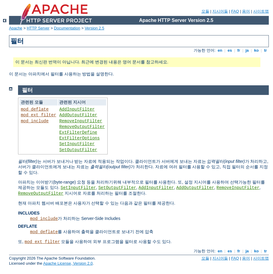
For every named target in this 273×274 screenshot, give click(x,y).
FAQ (235, 11)
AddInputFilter (77, 109)
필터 (27, 90)
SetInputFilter (77, 144)
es (229, 50)
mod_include (34, 121)
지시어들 (220, 11)
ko (256, 50)
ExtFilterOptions (79, 138)
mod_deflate (34, 109)
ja (247, 50)
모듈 (205, 11)
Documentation (67, 28)
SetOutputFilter (78, 150)
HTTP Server (38, 28)
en (219, 50)
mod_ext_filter (38, 115)
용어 (246, 11)
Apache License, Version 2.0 (68, 263)
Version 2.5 (94, 28)
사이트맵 (261, 11)
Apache (15, 28)
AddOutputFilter (78, 115)
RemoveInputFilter (80, 121)
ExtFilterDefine (78, 132)
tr (265, 50)
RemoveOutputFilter (82, 126)
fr (238, 50)
